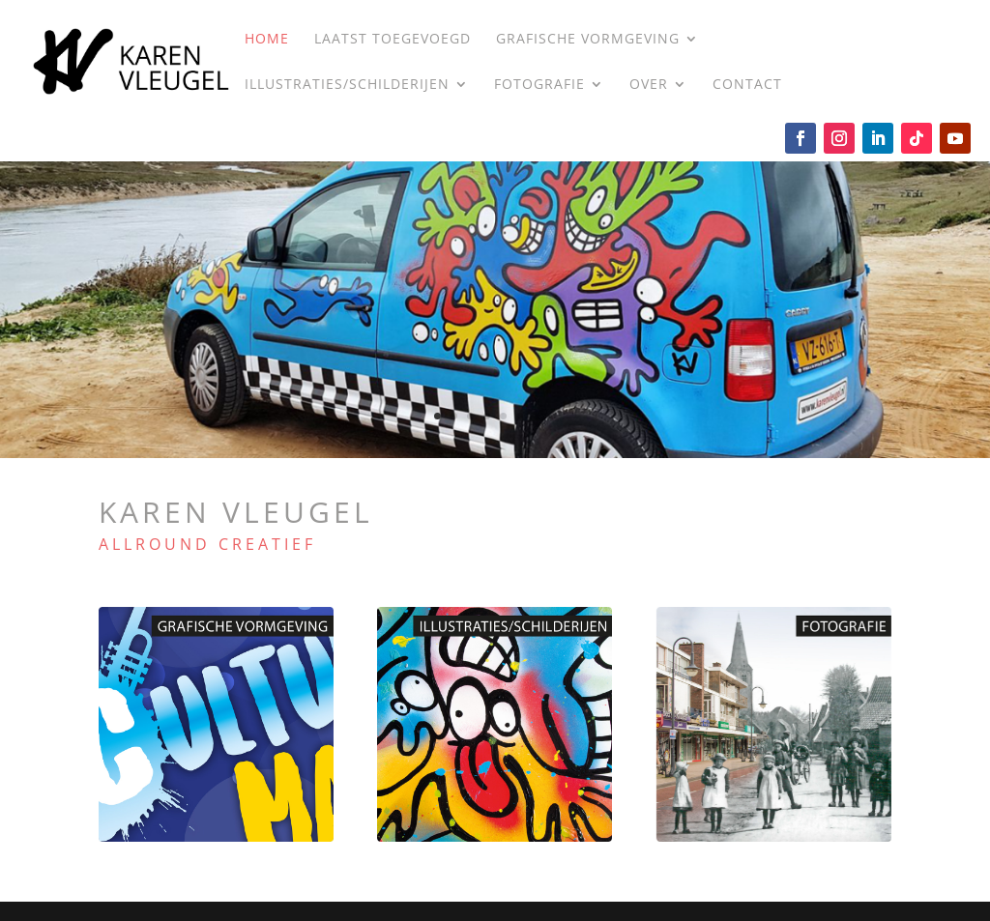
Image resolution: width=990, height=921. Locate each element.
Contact (747, 85)
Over (648, 85)
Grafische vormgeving (588, 39)
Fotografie (539, 85)
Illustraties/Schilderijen (347, 85)
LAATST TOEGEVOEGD (392, 39)
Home (267, 39)
